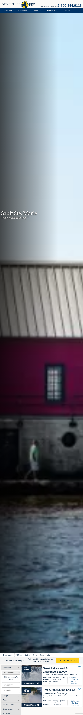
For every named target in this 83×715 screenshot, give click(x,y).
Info (48, 655)
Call (41, 662)
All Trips (19, 655)
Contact (67, 10)
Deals (42, 655)
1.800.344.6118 (70, 5)
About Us (37, 10)
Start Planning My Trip (66, 660)
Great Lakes (8, 655)
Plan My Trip (52, 10)
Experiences (22, 10)
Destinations (7, 10)
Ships (35, 655)
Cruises (27, 655)
